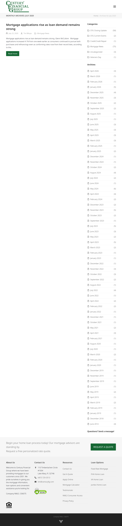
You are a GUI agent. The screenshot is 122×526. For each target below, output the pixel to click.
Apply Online (68, 479)
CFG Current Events (98, 36)
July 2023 (94, 226)
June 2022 (94, 295)
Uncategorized (96, 52)
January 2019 (95, 413)
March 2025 (95, 140)
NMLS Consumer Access (72, 495)
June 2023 (94, 231)
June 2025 (94, 124)
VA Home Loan (97, 479)
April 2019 (94, 397)
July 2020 (94, 349)
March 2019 (95, 402)
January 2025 (95, 151)
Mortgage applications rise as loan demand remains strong (43, 27)
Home (96, 16)
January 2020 (95, 365)
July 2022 (94, 290)
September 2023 (97, 220)
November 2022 (97, 269)
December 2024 (96, 156)
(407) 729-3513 (44, 477)
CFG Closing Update (98, 30)
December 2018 (96, 418)
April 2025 (94, 135)
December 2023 (96, 204)
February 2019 (96, 408)
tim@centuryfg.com (46, 482)
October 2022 (96, 274)
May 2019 (94, 392)
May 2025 (94, 130)
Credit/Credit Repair (98, 41)
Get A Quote (68, 474)
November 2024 (97, 162)
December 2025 (96, 92)
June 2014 (94, 424)
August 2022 (95, 285)
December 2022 (96, 263)
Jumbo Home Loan (98, 485)
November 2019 (97, 376)
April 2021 (94, 333)
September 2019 (97, 381)
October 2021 (96, 322)
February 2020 (96, 360)
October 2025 (96, 103)
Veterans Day (95, 57)
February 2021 (96, 338)
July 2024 (94, 178)
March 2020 (95, 354)
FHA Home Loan (97, 474)
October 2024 (96, 167)
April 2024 (94, 194)
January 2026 (95, 87)
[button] (114, 7)
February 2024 (96, 199)
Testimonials (68, 490)
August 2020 (95, 344)
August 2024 (95, 172)
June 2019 (94, 386)
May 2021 (94, 327)
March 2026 (95, 76)
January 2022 (95, 311)
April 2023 (94, 242)
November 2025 (97, 97)
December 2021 (96, 317)
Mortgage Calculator (71, 485)
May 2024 (94, 188)
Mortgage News (43, 33)
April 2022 (94, 301)
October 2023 (96, 215)
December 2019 (96, 370)
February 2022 (96, 306)
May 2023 (94, 237)
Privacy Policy (68, 501)
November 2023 (97, 210)
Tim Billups (28, 33)
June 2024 (94, 183)
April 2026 (94, 71)
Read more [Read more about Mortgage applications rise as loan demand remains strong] (12, 53)
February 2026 (96, 81)
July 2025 (94, 119)
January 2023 (95, 258)
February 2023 (96, 253)
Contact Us (67, 469)
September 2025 (97, 108)
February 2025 (96, 146)
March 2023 (95, 247)
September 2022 (97, 279)
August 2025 (95, 114)
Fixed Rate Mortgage (99, 469)
